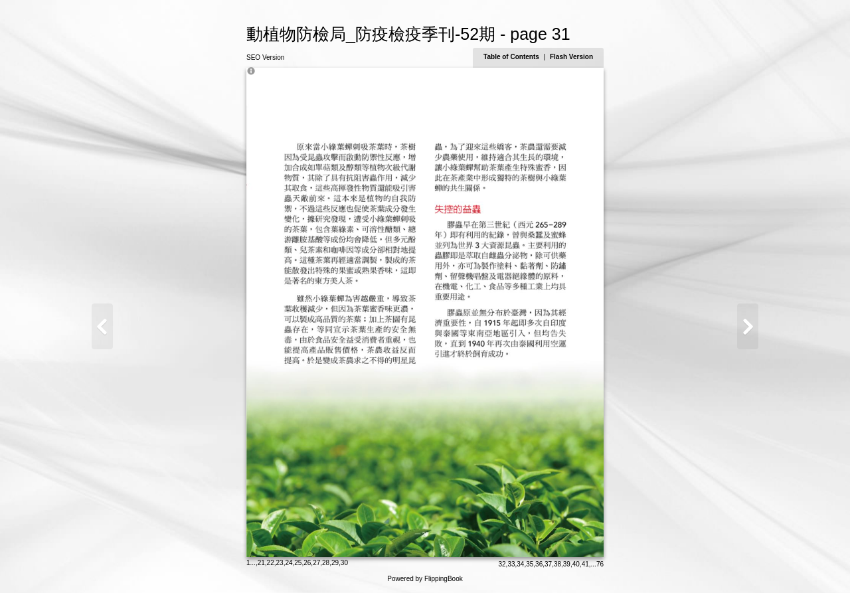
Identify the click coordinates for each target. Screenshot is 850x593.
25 (297, 562)
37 (548, 564)
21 (261, 562)
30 (344, 562)
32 (501, 564)
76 (600, 564)
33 (511, 564)
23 (280, 562)
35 (529, 564)
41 (585, 564)
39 (566, 564)
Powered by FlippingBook (424, 578)
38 (557, 564)
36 (539, 564)
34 (520, 564)
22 (270, 562)
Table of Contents (512, 56)
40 (576, 564)
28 (325, 562)
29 (335, 562)
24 (288, 562)
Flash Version (571, 56)
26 (307, 562)
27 (316, 562)
